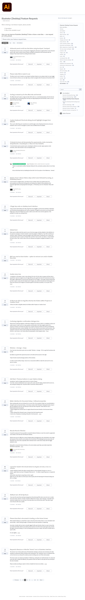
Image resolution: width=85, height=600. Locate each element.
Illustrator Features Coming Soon (69, 110)
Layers (61, 56)
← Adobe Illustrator (6, 20)
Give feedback (66, 93)
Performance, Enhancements (65, 65)
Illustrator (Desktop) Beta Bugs (69, 95)
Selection (62, 72)
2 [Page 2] (22, 580)
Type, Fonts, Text (63, 81)
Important (40, 64)
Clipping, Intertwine (64, 40)
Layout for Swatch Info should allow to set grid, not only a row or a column (30, 467)
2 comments (12, 260)
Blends (61, 36)
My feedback (19, 42)
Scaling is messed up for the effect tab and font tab (25, 94)
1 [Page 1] (20, 580)
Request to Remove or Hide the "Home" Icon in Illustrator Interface (30, 549)
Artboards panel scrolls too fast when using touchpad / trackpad (30, 48)
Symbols (61, 78)
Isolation (61, 54)
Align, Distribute (63, 34)
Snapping (62, 74)
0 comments (12, 60)
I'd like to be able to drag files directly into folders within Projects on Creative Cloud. (31, 301)
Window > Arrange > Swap (18, 348)
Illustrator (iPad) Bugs (67, 104)
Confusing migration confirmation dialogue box (24, 321)
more (11, 239)
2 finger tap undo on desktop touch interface (24, 206)
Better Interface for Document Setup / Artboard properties (28, 401)
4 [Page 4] (27, 580)
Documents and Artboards (65, 45)
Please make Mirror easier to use (20, 74)
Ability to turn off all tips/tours (19, 495)
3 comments (12, 286)
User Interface (18, 60)
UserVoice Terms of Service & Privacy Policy (41, 596)
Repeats (61, 69)
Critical (49, 64)
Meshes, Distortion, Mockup (65, 59)
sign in (70, 18)
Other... (61, 61)
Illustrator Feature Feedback (68, 108)
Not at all (31, 64)
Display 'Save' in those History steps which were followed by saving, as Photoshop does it (31, 178)
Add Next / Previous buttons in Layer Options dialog (26, 379)
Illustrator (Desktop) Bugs (68, 97)
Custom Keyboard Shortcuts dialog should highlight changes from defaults (30, 121)
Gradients (62, 50)
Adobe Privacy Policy (62, 596)
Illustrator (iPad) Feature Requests (70, 106)
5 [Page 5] (29, 580)
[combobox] (70, 89)
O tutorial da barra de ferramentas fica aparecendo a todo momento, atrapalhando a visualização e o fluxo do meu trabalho (31, 143)
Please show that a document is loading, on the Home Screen (29, 518)
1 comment (12, 80)
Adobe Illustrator (67, 113)
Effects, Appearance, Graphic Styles (67, 47)
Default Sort (13, 230)
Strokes (61, 76)
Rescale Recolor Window (17, 431)
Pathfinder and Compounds (65, 63)
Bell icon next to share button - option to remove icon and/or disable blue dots (31, 257)
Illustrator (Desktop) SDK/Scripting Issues (71, 101)
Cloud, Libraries (63, 41)
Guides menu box (15, 274)
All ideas (61, 29)
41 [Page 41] (37, 580)
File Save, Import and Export (65, 49)
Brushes (61, 38)
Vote (5, 52)
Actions (61, 32)
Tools (61, 79)
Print (61, 67)
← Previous (16, 580)
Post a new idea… (63, 27)
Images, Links (62, 52)
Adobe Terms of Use (53, 596)
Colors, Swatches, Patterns (65, 43)
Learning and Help (63, 58)
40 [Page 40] (35, 580)
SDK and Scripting (63, 70)
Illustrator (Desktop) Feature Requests (71, 98)
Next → (41, 580)
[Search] (80, 89)
